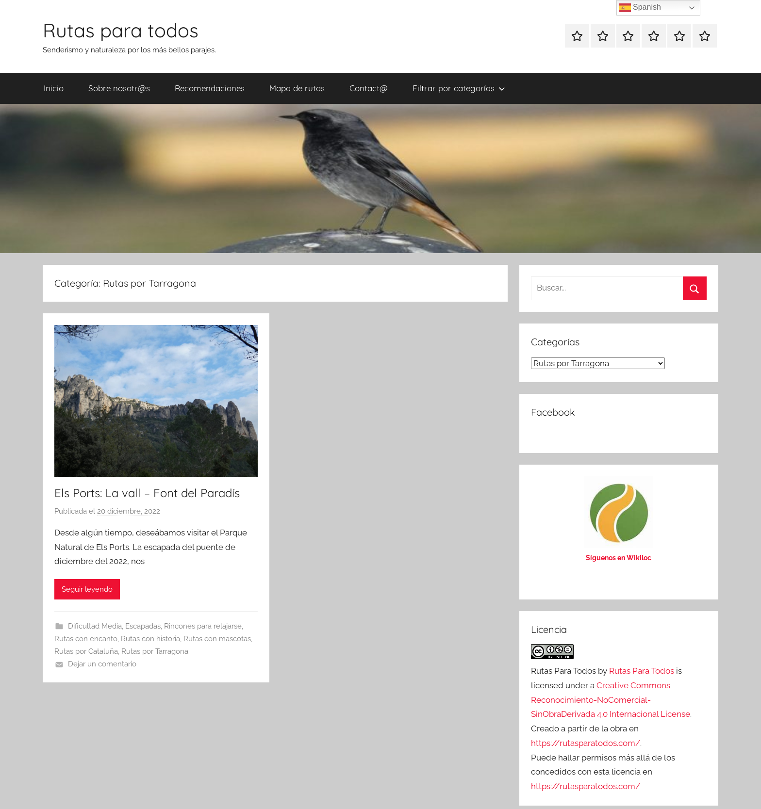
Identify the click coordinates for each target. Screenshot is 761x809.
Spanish (640, 8)
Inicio (54, 88)
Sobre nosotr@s (119, 88)
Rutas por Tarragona (154, 651)
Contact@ (368, 88)
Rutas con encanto (85, 638)
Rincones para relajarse (203, 626)
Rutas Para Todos (641, 671)
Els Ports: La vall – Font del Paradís (147, 492)
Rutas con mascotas (217, 638)
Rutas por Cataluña (86, 651)
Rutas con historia (150, 638)
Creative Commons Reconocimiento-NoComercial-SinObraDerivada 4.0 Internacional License (610, 699)
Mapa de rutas (297, 88)
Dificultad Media (95, 626)
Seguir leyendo (87, 589)
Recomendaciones (210, 88)
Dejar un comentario (102, 664)
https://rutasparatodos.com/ (585, 743)
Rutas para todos (121, 30)
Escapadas (143, 626)
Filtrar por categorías (459, 88)
